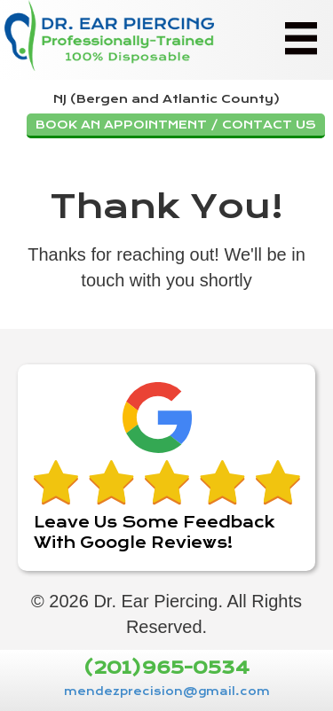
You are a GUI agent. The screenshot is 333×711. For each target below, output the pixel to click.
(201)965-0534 (166, 668)
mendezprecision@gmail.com (167, 691)
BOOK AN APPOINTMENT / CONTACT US (176, 124)
